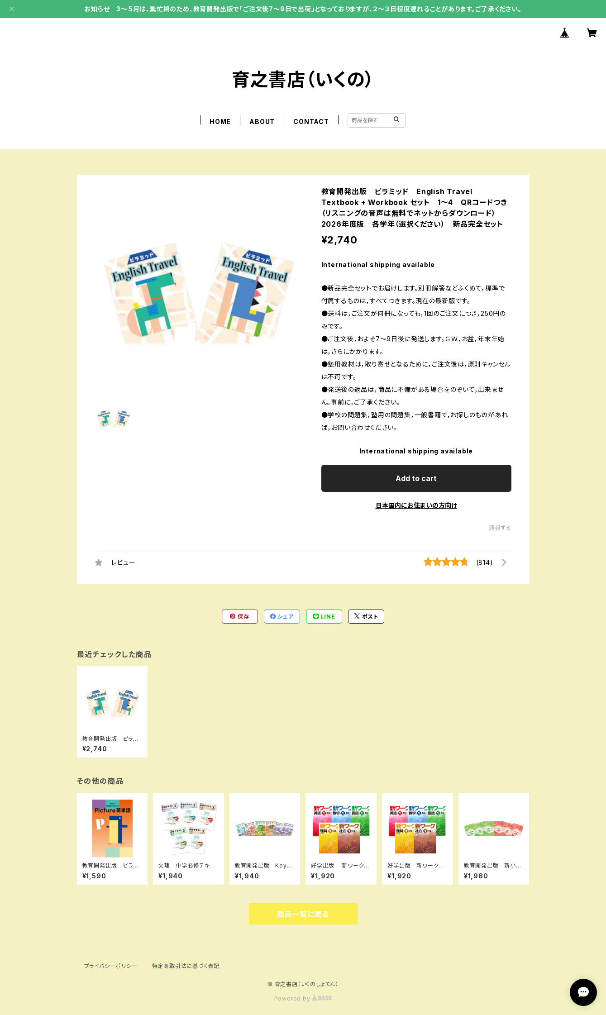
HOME (220, 121)
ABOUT (262, 121)
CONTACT (311, 121)
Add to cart (416, 478)
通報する (500, 527)
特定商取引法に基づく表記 (186, 966)
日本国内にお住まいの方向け (416, 505)
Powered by (303, 998)
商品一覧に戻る (303, 914)
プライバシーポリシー (111, 966)
